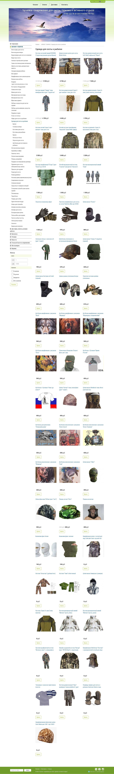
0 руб (103, 1)
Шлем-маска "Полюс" (89, 202)
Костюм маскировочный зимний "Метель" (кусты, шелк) (92, 612)
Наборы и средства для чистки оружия (19, 104)
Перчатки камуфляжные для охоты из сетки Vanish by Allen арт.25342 (69, 203)
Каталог (35, 5)
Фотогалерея (15, 245)
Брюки (14, 124)
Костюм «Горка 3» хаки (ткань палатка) (44, 612)
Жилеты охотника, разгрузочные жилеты (20, 67)
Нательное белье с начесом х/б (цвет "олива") (45, 240)
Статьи (50, 769)
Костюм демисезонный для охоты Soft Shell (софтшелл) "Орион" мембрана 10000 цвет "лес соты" (93, 54)
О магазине (15, 44)
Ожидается (15, 277)
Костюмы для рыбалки (19, 132)
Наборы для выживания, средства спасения (20, 109)
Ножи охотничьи (15, 116)
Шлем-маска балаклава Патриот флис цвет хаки (68, 351)
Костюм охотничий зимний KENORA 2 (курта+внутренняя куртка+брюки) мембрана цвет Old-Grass (46, 54)
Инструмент (14, 74)
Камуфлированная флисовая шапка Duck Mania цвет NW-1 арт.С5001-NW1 (45, 723)
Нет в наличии (16, 281)
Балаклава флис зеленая (66, 536)
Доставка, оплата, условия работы (18, 230)
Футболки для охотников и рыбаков (20, 144)
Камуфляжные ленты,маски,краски (20, 76)
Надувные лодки (15, 113)
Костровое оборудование (18, 87)
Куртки (14, 135)
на (101, 1)
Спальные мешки (16, 183)
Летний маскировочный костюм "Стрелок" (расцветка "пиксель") (68, 166)
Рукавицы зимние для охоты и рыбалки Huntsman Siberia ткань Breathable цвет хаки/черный (92, 686)
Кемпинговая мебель (17, 79)
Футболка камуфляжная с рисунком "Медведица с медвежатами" (93, 314)
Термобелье (14, 196)
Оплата (44, 5)
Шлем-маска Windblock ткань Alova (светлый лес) (93, 389)
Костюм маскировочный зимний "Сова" (92, 166)
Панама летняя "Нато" (65, 499)
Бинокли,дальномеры (17, 52)
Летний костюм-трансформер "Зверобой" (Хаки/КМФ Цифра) (68, 128)
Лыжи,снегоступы (16, 89)
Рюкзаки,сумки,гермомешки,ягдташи (21, 177)
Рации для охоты (16, 172)
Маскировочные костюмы (18, 95)
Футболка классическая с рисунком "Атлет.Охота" (69, 426)
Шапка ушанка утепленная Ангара (68, 276)
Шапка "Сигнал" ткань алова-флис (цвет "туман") (68, 389)
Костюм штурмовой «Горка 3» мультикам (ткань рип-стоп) (91, 128)
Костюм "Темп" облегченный (67, 573)
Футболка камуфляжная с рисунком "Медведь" (69, 314)
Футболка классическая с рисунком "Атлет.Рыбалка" (93, 426)
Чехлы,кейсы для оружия (18, 215)
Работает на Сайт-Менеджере (96, 771)
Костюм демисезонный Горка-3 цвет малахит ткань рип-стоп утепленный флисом (68, 91)
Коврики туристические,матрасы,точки (19, 83)
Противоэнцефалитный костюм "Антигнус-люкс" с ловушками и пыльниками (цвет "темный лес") (45, 649)
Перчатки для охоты (18, 140)
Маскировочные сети (17, 98)
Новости (14, 240)
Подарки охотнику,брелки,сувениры (21, 161)
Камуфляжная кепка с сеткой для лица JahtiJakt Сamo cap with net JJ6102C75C (92, 537)
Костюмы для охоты (18, 129)
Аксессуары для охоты (17, 49)
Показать (13, 284)
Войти (92, 1)
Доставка (54, 5)
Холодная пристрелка (17, 212)
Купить (38, 85)
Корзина (97, 1)
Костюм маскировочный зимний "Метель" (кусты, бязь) (68, 612)
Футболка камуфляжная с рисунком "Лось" (46, 351)
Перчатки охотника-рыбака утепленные (90, 277)
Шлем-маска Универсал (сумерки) (93, 573)
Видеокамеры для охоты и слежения (21, 55)
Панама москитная (88, 499)
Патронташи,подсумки (17, 156)
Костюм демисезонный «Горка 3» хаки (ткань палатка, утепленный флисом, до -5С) (92, 91)
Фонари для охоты (16, 210)
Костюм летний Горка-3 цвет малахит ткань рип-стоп (44, 128)
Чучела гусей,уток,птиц (17, 218)
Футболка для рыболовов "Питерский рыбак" (43, 426)
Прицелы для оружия (17, 169)
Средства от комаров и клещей (19, 186)
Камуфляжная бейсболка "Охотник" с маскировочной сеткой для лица (93, 649)
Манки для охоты (16, 92)
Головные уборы (17, 127)
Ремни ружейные (15, 175)
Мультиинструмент (16, 100)
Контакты (65, 5)
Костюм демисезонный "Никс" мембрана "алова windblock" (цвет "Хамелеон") (69, 686)
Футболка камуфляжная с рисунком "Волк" (46, 314)
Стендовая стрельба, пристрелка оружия (20, 189)
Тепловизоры (15, 193)
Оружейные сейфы (16, 151)
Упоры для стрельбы (17, 204)
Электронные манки (16, 221)
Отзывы (14, 237)
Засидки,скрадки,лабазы (18, 71)
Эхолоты (13, 223)
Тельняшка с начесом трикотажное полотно (46, 686)
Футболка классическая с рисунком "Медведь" (46, 463)
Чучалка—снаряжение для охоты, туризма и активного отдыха (58, 10)
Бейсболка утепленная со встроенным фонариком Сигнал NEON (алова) (68, 240)
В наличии (15, 271)
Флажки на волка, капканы (18, 207)
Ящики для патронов (17, 226)
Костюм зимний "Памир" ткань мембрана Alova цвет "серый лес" (45, 91)
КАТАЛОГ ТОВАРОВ (17, 47)
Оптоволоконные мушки (18, 148)
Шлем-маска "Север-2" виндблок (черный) (92, 240)
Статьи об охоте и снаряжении (21, 243)
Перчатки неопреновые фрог (44, 202)
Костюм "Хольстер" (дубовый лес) (45, 573)
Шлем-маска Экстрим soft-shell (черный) (45, 277)
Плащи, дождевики (16, 159)
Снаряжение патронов (17, 180)
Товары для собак (16, 199)
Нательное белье (17, 137)
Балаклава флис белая (42, 536)
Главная (37, 44)
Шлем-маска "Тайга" (89, 462)
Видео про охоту (15, 58)
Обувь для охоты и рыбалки (19, 118)
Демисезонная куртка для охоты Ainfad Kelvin (68, 54)
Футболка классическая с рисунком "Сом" (69, 463)
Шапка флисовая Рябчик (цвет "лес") (46, 499)
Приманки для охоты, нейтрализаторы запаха (17, 165)
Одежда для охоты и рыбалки (19, 121)
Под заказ (15, 274)
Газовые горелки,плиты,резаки (19, 60)
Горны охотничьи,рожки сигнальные (21, 63)
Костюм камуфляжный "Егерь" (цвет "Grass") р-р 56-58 (46, 166)
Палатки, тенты (15, 153)
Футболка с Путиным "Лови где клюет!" (45, 389)
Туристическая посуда (17, 201)
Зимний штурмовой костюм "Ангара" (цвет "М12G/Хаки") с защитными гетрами (69, 649)
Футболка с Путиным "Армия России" (91, 351)
